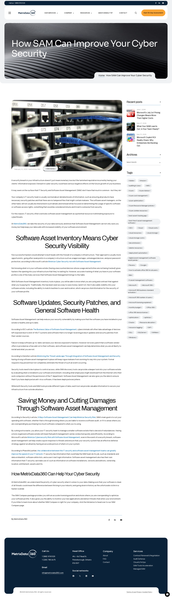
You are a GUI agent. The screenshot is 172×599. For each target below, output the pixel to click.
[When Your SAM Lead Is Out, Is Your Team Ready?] (131, 126)
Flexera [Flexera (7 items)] (132, 265)
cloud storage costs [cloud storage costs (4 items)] (136, 238)
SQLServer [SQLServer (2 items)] (142, 332)
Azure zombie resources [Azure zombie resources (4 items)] (138, 211)
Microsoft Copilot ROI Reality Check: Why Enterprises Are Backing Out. (147, 141)
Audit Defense (139, 559)
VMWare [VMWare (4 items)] (155, 332)
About (105, 555)
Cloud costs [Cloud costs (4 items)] (153, 228)
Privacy (139, 592)
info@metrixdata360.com (53, 573)
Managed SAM (139, 569)
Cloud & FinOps (139, 562)
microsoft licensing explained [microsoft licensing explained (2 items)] (140, 302)
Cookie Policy (147, 592)
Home (102, 75)
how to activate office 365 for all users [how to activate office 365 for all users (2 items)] (143, 270)
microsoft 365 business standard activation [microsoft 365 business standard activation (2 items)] (141, 291)
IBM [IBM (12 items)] (130, 275)
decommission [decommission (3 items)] (134, 243)
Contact (106, 562)
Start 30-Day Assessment (153, 12)
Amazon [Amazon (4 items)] (143, 181)
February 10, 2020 (20, 169)
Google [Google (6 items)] (143, 265)
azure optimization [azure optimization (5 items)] (136, 201)
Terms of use (131, 592)
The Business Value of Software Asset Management (55, 329)
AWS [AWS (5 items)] (148, 186)
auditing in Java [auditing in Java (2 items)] (134, 186)
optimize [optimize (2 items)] (147, 317)
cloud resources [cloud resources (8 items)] (135, 233)
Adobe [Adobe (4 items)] (131, 181)
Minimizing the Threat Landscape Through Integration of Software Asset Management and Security (78, 356)
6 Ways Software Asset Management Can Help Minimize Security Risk (67, 417)
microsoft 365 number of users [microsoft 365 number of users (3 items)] (140, 297)
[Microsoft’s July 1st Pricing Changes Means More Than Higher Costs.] (131, 113)
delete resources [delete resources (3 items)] (135, 248)
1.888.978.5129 (20, 3)
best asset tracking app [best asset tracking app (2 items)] (138, 216)
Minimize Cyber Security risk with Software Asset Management (74, 261)
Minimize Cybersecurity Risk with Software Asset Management (53, 437)
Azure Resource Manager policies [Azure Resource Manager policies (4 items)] (141, 206)
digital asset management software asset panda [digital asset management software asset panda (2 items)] (142, 259)
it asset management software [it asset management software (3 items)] (140, 280)
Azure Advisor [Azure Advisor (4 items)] (144, 191)
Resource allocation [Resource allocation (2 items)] (147, 322)
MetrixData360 (20, 223)
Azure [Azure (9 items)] (131, 191)
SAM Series (50, 169)
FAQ (104, 559)
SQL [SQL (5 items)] (130, 332)
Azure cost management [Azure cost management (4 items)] (138, 196)
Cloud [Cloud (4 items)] (140, 228)
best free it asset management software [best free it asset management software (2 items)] (140, 222)
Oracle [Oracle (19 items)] (131, 322)
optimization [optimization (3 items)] (133, 317)
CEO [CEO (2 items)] (130, 228)
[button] (167, 594)
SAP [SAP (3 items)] (149, 327)
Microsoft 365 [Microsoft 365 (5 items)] (147, 285)
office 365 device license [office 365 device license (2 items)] (138, 312)
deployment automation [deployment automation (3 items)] (138, 253)
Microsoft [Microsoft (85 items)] (132, 285)
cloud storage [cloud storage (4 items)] (152, 233)
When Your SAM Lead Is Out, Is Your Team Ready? (148, 127)
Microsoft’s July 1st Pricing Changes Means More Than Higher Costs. (148, 115)
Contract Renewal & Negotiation (146, 555)
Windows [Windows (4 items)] (132, 337)
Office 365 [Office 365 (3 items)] (151, 307)
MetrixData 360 (34, 169)
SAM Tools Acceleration (143, 565)
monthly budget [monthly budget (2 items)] (135, 307)
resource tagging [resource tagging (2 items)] (135, 327)
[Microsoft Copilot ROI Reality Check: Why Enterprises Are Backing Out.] (131, 137)
